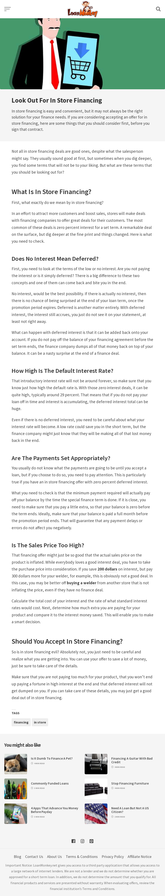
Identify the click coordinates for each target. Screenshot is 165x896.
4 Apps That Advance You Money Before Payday (54, 810)
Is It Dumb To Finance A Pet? (52, 758)
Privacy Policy (113, 856)
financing (21, 722)
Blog (17, 856)
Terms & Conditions (82, 856)
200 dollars (107, 569)
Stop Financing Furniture (130, 783)
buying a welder (81, 582)
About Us (54, 856)
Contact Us (34, 856)
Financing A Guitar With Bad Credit (132, 760)
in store (40, 722)
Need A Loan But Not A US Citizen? (130, 810)
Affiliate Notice (139, 856)
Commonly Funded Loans (50, 783)
